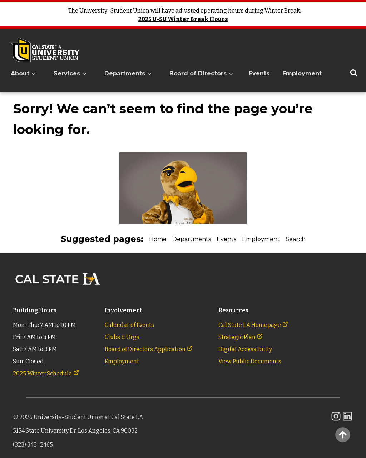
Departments (191, 239)
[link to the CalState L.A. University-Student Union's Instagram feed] (336, 420)
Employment (302, 73)
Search (296, 239)
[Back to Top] (343, 435)
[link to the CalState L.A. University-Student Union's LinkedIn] (347, 420)
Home (158, 239)
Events (259, 73)
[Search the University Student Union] (353, 73)
